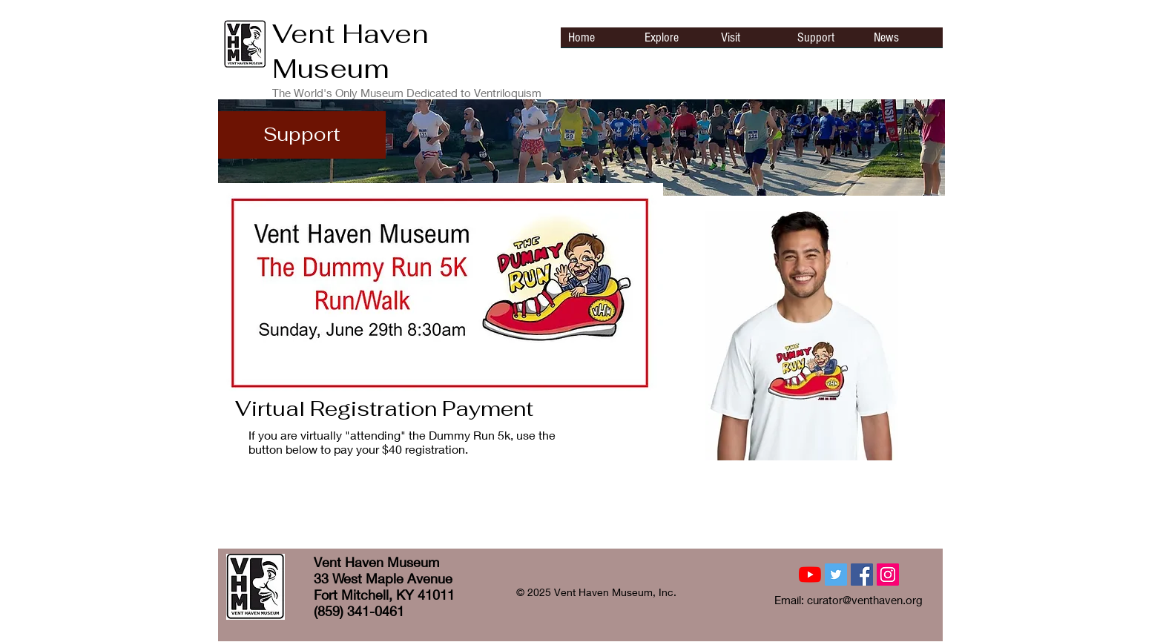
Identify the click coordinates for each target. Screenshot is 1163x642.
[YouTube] (810, 574)
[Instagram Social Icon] (888, 574)
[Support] (302, 135)
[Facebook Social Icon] (862, 574)
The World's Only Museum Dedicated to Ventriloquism (406, 92)
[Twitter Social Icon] (836, 574)
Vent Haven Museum (350, 51)
